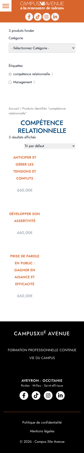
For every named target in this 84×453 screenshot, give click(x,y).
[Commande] (49, 146)
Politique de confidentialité (42, 422)
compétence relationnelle (31, 74)
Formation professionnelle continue (42, 350)
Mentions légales (42, 431)
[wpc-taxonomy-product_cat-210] (42, 48)
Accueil (14, 108)
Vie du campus (42, 357)
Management (22, 82)
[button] (6, 6)
